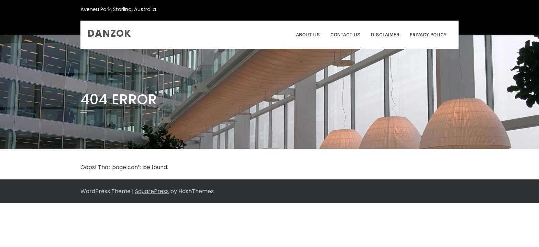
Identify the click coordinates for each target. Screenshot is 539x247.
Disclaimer (385, 35)
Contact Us (345, 35)
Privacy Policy (428, 35)
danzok (109, 33)
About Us (308, 35)
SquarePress (152, 191)
